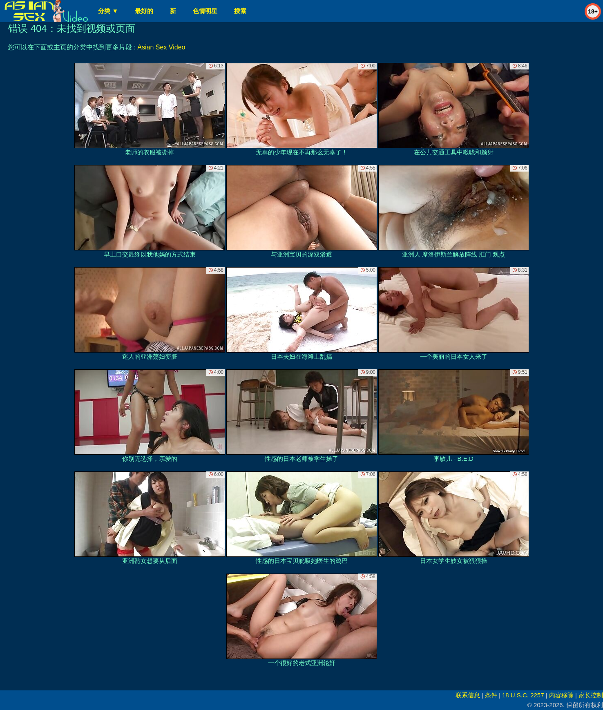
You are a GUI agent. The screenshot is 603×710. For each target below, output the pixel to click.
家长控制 (590, 695)
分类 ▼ (108, 10)
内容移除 (561, 695)
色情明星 (205, 10)
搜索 (240, 10)
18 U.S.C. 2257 (523, 695)
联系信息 (468, 695)
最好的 (144, 10)
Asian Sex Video (161, 47)
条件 (491, 695)
